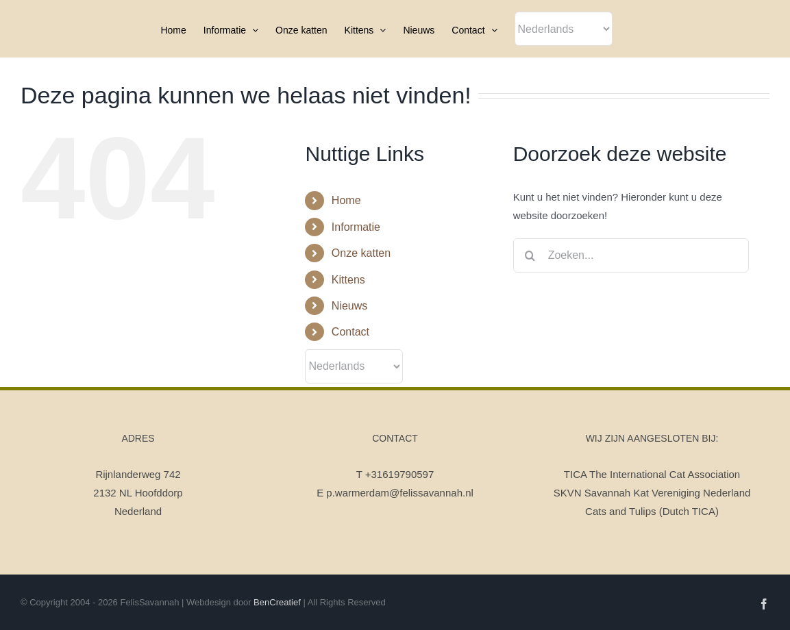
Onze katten (361, 253)
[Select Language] (564, 29)
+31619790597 (399, 474)
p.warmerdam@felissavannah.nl (399, 493)
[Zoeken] (530, 255)
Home (346, 200)
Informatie (356, 227)
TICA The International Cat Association (652, 474)
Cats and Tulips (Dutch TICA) (652, 511)
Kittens (348, 280)
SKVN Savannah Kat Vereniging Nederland (652, 493)
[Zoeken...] (631, 255)
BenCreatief (277, 602)
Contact (350, 332)
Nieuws (349, 306)
